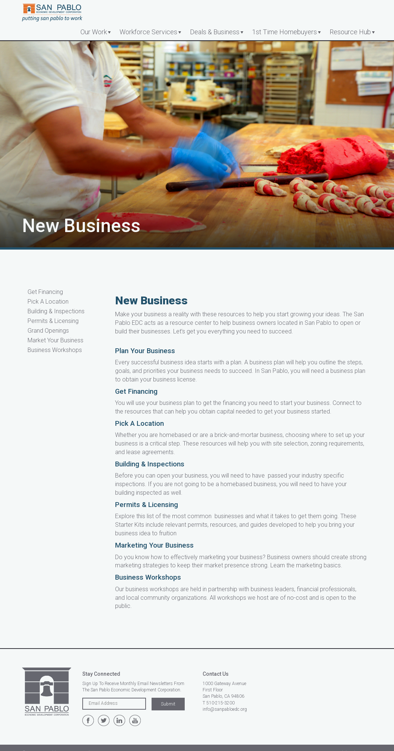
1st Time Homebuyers (284, 32)
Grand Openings (48, 330)
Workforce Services (148, 32)
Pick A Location (48, 301)
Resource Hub (350, 32)
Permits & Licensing (53, 320)
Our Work (93, 32)
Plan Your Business (145, 351)
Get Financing (45, 291)
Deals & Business (214, 32)
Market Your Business (55, 340)
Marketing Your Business (154, 545)
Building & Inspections (56, 311)
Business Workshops (55, 350)
